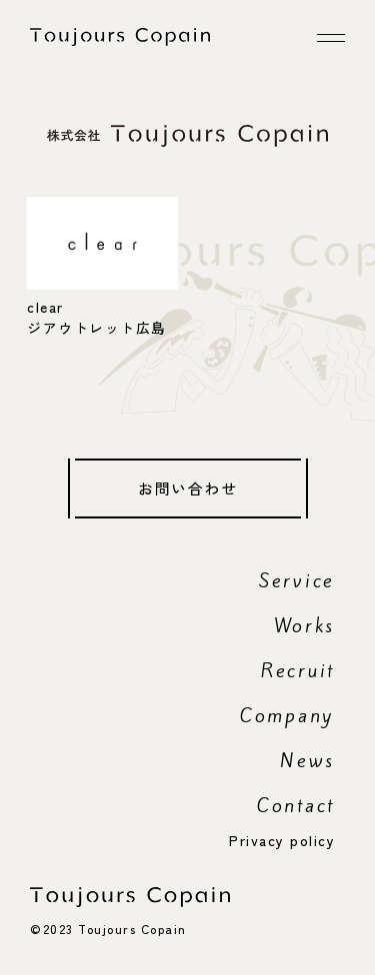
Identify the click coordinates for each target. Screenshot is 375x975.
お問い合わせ (187, 488)
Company (287, 715)
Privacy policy (282, 840)
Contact (296, 805)
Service (297, 580)
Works (305, 625)
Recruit (298, 670)
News (307, 760)
